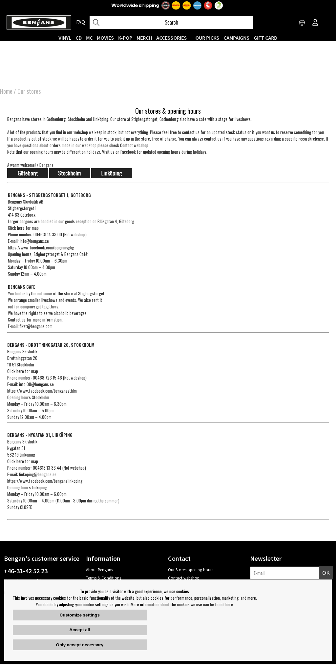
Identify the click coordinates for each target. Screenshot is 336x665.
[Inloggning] (315, 23)
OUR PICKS (208, 37)
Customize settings (80, 615)
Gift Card (266, 37)
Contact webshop (184, 578)
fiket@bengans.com (36, 326)
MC (89, 37)
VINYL (65, 37)
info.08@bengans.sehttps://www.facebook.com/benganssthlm (42, 388)
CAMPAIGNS (237, 37)
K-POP (125, 37)
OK (326, 573)
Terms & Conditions (103, 578)
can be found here (218, 604)
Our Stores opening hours (190, 570)
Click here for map (23, 228)
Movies (105, 37)
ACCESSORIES (172, 37)
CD (79, 37)
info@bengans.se (34, 241)
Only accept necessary (79, 644)
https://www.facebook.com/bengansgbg (41, 248)
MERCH (144, 37)
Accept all (79, 629)
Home (6, 92)
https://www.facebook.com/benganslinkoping (44, 481)
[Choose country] (302, 23)
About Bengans (99, 570)
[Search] (171, 22)
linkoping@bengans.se (37, 475)
